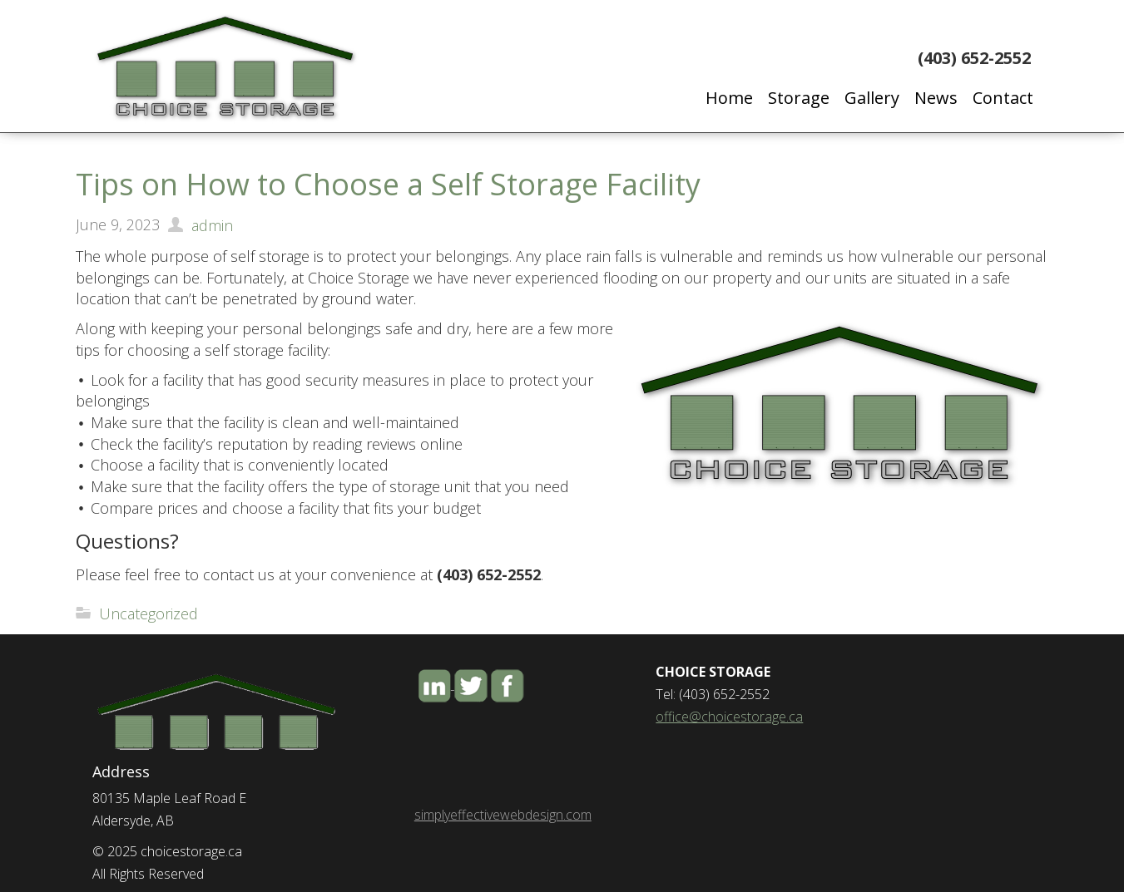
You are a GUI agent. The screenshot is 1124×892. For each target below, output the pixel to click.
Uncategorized (148, 613)
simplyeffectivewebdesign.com (503, 815)
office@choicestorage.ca (729, 716)
